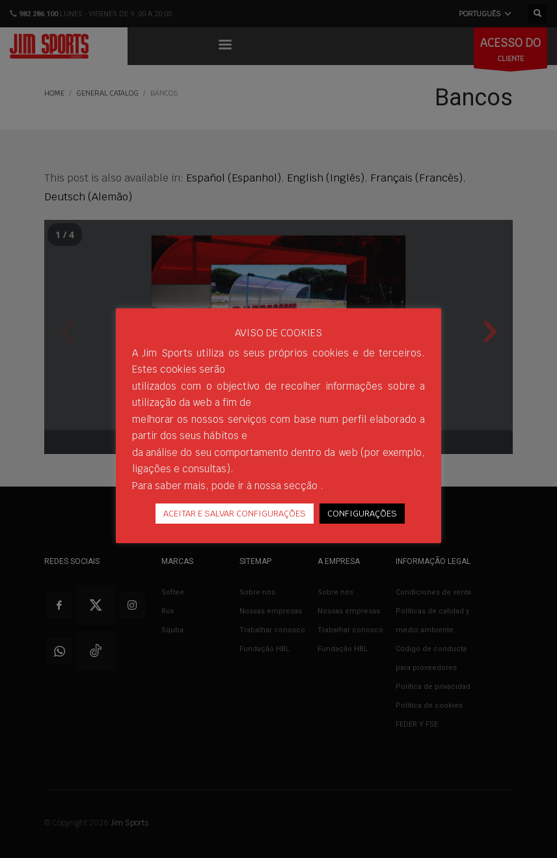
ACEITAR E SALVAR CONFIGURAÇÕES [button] (234, 513)
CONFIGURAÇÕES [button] (362, 513)
